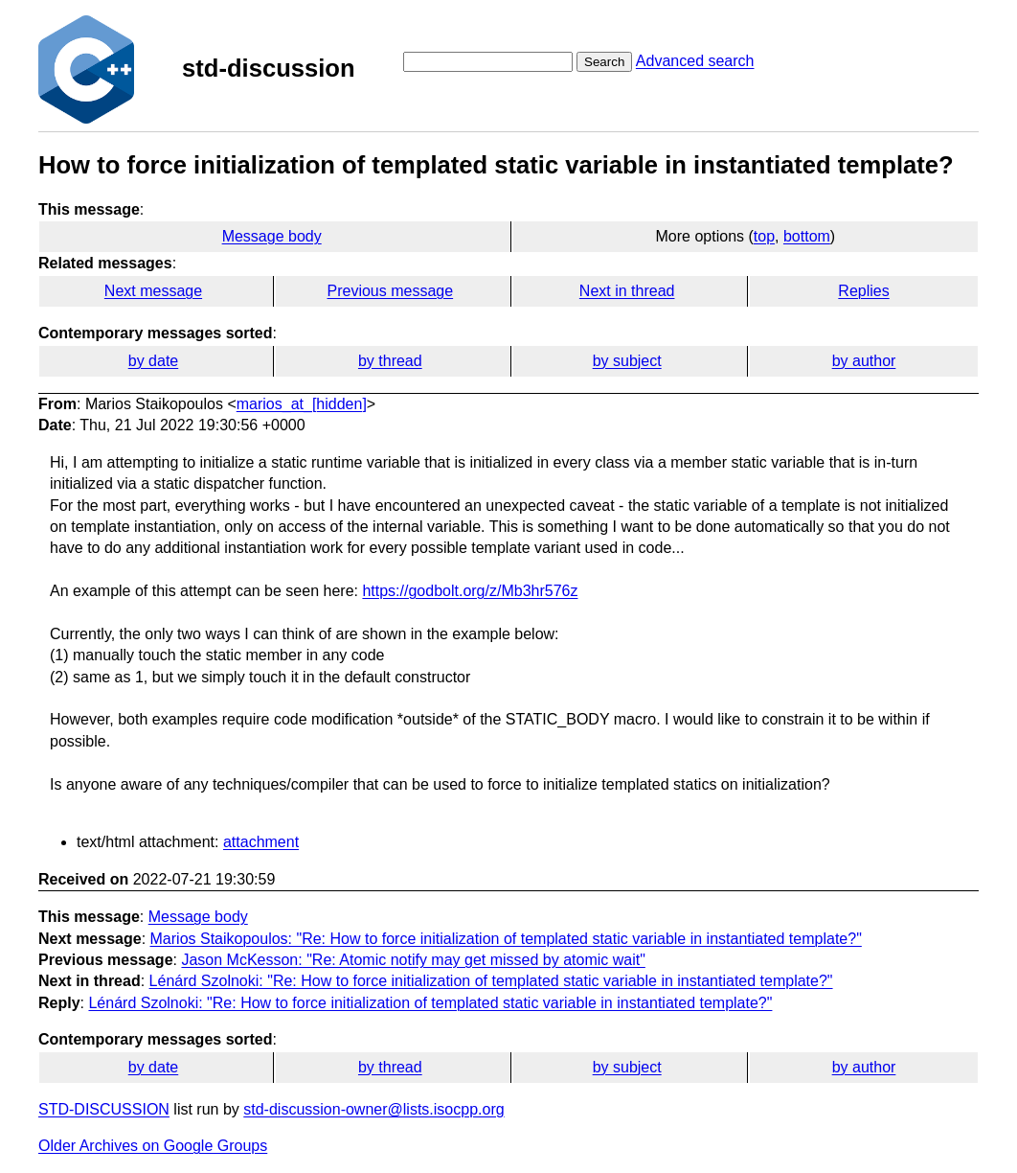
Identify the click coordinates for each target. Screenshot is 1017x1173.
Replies (863, 291)
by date (153, 361)
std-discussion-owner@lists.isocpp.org (373, 1109)
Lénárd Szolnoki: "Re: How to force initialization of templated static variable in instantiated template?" (491, 981)
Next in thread (627, 291)
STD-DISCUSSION (104, 1109)
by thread (390, 361)
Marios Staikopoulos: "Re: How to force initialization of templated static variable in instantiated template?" (506, 939)
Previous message (391, 291)
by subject (627, 361)
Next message (153, 291)
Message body (272, 236)
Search (604, 62)
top (764, 236)
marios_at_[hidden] (302, 404)
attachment (261, 842)
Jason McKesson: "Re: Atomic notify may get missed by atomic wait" (412, 960)
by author (864, 361)
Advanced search (695, 61)
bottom (806, 236)
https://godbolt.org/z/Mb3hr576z (469, 591)
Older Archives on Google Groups (152, 1146)
